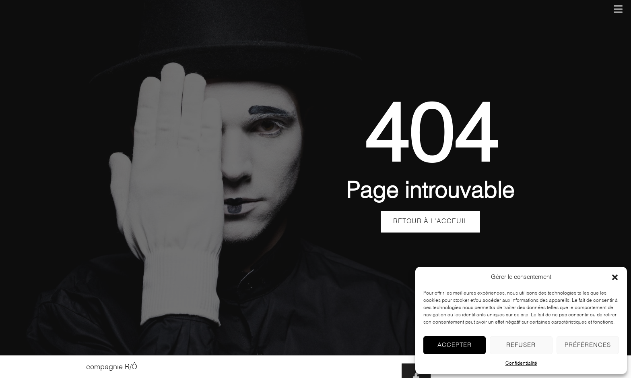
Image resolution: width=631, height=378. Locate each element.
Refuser (521, 345)
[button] (615, 277)
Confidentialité (521, 363)
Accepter (454, 345)
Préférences (588, 345)
